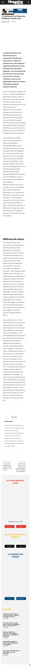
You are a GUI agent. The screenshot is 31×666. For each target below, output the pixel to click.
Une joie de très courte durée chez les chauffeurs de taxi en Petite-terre (11, 624)
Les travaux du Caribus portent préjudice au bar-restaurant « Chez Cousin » (7, 467)
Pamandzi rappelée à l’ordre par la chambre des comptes (10, 643)
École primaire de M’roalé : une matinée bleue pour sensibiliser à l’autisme (11, 634)
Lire (21, 546)
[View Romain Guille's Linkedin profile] (13, 417)
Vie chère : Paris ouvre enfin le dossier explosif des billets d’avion (11, 615)
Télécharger (21, 598)
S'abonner (9, 526)
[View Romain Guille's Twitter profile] (16, 417)
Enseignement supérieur (8, 14)
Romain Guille (9, 421)
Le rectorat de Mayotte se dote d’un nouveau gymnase (11, 652)
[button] (2, 2)
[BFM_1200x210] (14, 13)
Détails (21, 526)
